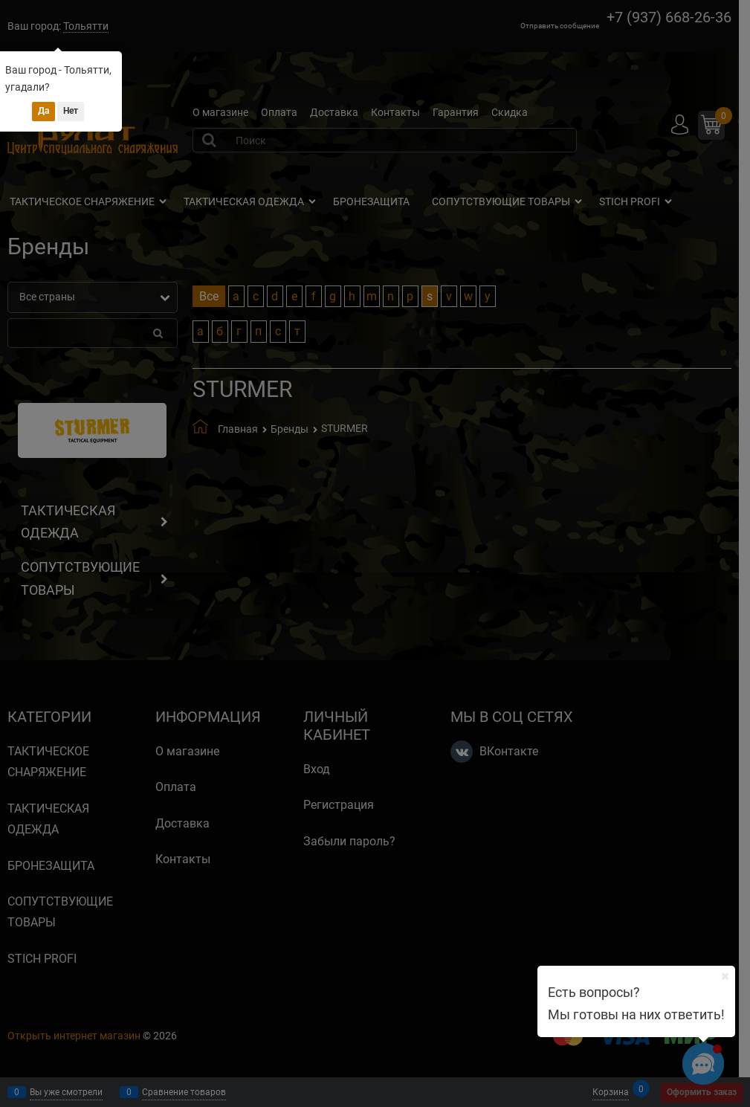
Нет (70, 111)
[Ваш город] (724, 976)
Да (43, 111)
